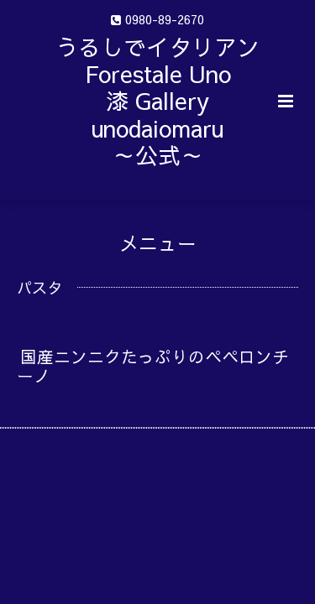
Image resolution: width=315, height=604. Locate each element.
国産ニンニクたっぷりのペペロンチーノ (153, 365)
